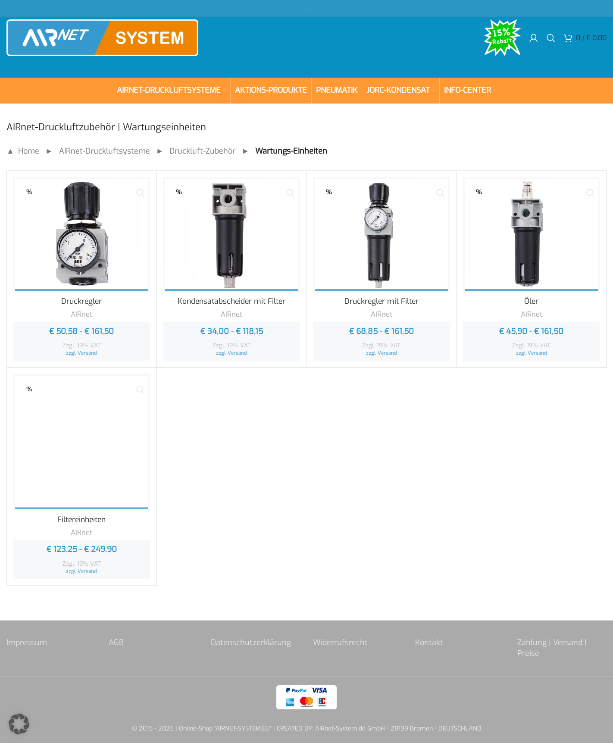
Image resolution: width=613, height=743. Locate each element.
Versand (87, 352)
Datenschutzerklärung (251, 642)
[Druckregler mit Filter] (381, 235)
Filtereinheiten (82, 519)
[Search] (551, 43)
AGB (116, 642)
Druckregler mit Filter (381, 301)
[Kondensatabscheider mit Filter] (231, 235)
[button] (19, 724)
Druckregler (82, 301)
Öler (531, 301)
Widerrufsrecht (340, 642)
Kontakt (429, 642)
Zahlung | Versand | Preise (552, 647)
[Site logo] (114, 43)
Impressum (26, 642)
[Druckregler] (81, 235)
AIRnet (82, 314)
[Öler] (531, 235)
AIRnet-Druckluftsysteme (104, 151)
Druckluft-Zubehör (202, 151)
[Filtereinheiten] (81, 442)
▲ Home (22, 151)
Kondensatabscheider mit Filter (231, 301)
